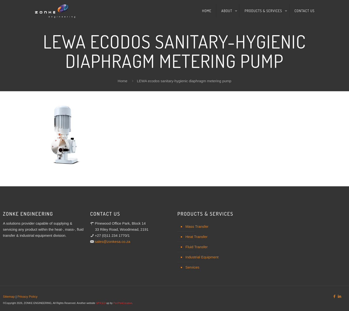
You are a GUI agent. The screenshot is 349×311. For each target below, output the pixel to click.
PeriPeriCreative (122, 303)
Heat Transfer (196, 237)
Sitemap (9, 296)
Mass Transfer (196, 226)
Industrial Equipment (202, 257)
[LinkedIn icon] (339, 296)
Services (192, 267)
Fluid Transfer (196, 247)
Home (122, 81)
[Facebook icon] (334, 296)
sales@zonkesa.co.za (112, 241)
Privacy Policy (27, 296)
